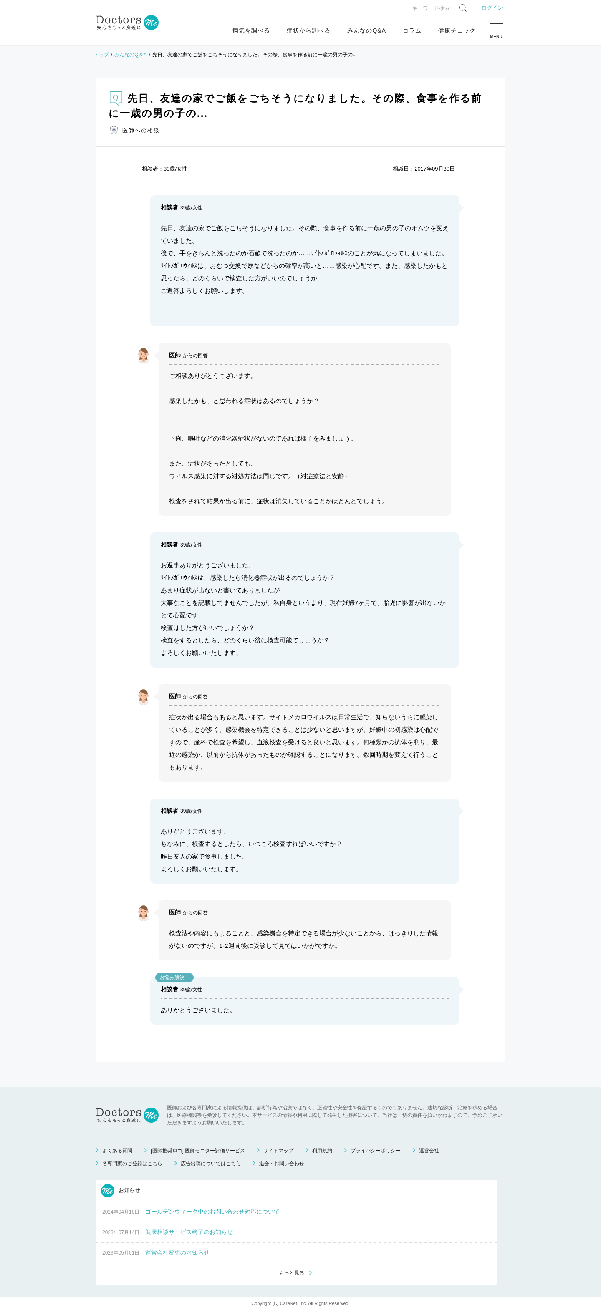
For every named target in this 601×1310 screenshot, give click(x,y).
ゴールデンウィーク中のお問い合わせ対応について (212, 1211)
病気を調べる (251, 30)
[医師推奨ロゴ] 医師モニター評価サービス (198, 1151)
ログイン (492, 8)
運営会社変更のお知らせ (177, 1252)
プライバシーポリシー (376, 1151)
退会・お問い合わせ (281, 1163)
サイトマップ (278, 1151)
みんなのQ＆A (130, 55)
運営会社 (429, 1151)
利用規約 (322, 1151)
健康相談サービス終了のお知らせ (189, 1232)
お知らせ (120, 1190)
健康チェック (457, 30)
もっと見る (291, 1273)
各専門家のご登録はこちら (132, 1163)
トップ (101, 55)
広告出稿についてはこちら (211, 1163)
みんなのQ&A (366, 30)
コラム (412, 30)
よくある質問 (117, 1151)
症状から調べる (309, 30)
